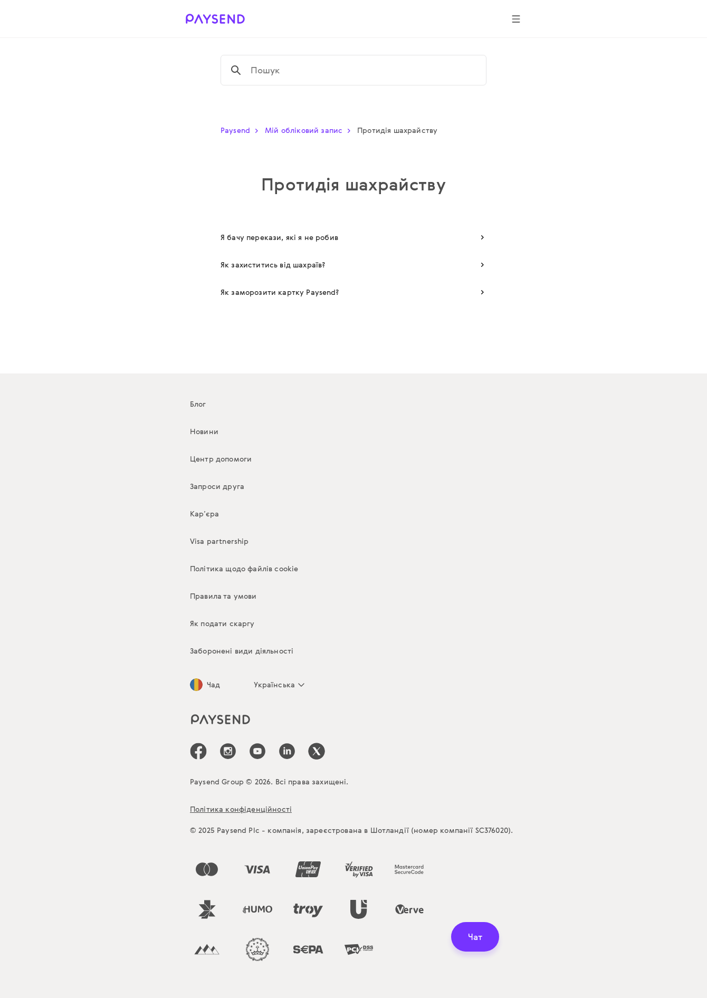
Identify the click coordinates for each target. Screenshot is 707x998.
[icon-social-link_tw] (316, 751)
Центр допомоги (221, 459)
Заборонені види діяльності (241, 651)
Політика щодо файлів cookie (244, 568)
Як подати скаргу (222, 623)
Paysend (242, 130)
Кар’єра (204, 513)
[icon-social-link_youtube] (257, 751)
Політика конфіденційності (241, 809)
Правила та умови (223, 596)
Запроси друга (217, 486)
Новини (204, 431)
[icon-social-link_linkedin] (287, 751)
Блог (198, 404)
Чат (475, 936)
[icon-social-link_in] (227, 751)
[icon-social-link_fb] (198, 751)
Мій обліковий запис (310, 130)
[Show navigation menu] (516, 19)
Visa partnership (219, 541)
